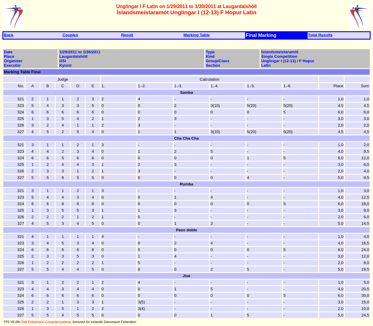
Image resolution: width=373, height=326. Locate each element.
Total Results (320, 35)
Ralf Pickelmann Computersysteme (46, 322)
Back (8, 35)
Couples (70, 35)
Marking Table (197, 35)
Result (127, 35)
